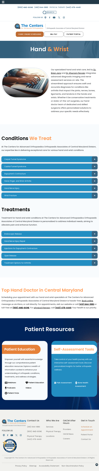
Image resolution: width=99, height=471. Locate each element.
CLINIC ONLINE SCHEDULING (29, 34)
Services (49, 427)
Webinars (10, 382)
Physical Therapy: (65, 7)
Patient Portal (87, 434)
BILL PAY (53, 34)
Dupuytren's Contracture (51, 174)
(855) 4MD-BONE (34, 431)
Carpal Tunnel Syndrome (51, 159)
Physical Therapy (53, 431)
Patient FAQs (12, 393)
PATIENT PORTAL (74, 34)
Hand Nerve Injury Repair (51, 241)
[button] (96, 464)
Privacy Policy (21, 466)
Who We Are (52, 420)
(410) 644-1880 (33, 427)
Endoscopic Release (51, 234)
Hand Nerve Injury (51, 188)
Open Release (51, 256)
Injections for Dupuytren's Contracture (51, 248)
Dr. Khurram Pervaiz (75, 73)
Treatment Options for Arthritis (51, 263)
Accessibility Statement (49, 466)
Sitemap (33, 466)
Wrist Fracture (51, 195)
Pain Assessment (63, 382)
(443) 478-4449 (34, 439)
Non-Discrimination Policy (73, 466)
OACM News (68, 434)
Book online (87, 300)
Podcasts (10, 388)
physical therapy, (42, 307)
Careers (66, 438)
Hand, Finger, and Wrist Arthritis (51, 181)
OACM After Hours (69, 422)
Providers (67, 429)
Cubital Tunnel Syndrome (51, 166)
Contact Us (33, 420)
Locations (50, 436)
